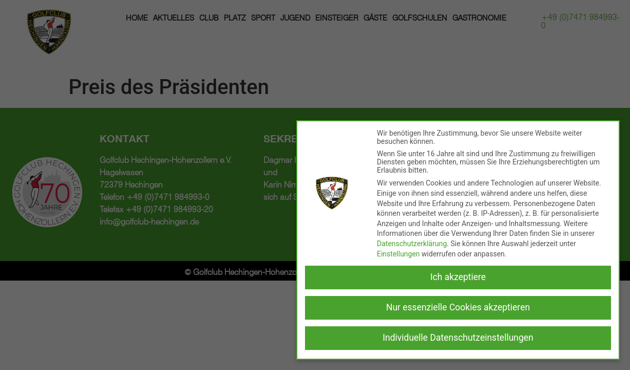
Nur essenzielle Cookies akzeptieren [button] (458, 307)
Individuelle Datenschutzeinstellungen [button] (458, 337)
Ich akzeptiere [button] (458, 277)
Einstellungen (398, 254)
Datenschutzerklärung (412, 243)
